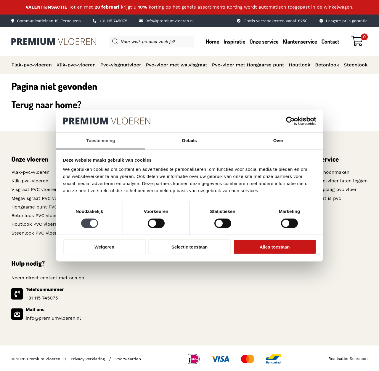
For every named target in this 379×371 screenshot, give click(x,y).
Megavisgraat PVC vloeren (39, 197)
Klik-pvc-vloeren (76, 65)
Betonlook (327, 65)
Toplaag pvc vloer (337, 189)
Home (212, 41)
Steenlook (356, 65)
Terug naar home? (46, 104)
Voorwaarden (127, 357)
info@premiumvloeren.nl (166, 21)
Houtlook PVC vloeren (35, 223)
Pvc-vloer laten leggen (343, 180)
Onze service (264, 41)
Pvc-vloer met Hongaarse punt (248, 65)
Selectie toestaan (189, 246)
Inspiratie (234, 41)
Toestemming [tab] (100, 140)
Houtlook (299, 65)
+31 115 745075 (110, 21)
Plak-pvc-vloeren (31, 65)
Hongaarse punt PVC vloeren (42, 206)
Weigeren (104, 246)
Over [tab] (278, 140)
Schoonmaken (334, 172)
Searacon (359, 357)
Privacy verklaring (88, 357)
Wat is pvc (329, 197)
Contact (330, 41)
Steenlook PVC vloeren (36, 232)
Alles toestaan (275, 246)
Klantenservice (300, 41)
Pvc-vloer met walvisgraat (176, 65)
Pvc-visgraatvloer (120, 65)
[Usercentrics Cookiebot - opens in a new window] (290, 121)
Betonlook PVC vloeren (36, 215)
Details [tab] (189, 140)
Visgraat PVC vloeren (34, 189)
